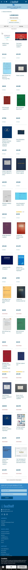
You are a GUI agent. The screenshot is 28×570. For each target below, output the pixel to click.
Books (3, 535)
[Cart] (26, 2)
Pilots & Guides (5, 533)
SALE (2, 542)
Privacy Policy (5, 554)
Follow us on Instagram (7, 514)
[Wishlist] (7, 2)
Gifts (2, 540)
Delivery (3, 550)
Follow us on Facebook (2, 514)
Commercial (4, 537)
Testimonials (5, 549)
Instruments (4, 539)
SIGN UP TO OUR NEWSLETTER (14, 486)
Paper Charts (5, 531)
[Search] (4, 2)
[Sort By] (6, 26)
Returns (3, 552)
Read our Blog (4, 514)
